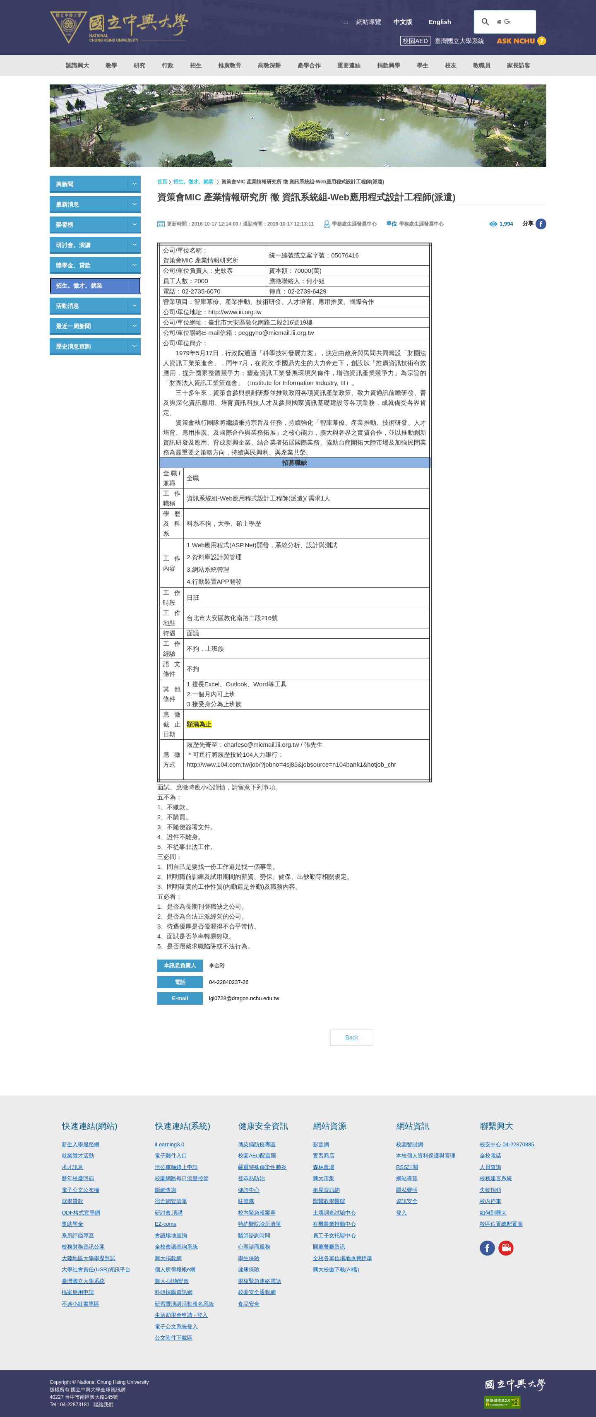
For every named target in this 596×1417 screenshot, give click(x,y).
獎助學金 (72, 1224)
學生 (422, 65)
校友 (451, 65)
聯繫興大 (496, 1126)
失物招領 (490, 1190)
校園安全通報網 (257, 1292)
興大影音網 (506, 1248)
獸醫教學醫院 (329, 1201)
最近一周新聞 (73, 326)
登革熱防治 (251, 1178)
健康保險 (249, 1269)
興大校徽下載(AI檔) (336, 1269)
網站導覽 (368, 21)
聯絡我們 (103, 1404)
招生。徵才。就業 (79, 285)
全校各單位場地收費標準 (342, 1258)
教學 (111, 65)
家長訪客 (518, 65)
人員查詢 (490, 1167)
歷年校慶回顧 (78, 1178)
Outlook (236, 684)
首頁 (162, 182)
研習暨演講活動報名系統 (184, 1304)
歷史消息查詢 (73, 346)
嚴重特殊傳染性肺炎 (262, 1167)
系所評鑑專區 (78, 1235)
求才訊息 (72, 1167)
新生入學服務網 (80, 1144)
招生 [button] (196, 65)
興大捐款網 (168, 1258)
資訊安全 (407, 1201)
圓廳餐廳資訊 (329, 1247)
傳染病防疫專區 (257, 1144)
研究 (139, 65)
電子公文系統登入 (176, 1326)
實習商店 (323, 1155)
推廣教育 (229, 65)
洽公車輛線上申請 (176, 1167)
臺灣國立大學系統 (83, 1281)
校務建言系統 (496, 1178)
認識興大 (77, 65)
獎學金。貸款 (73, 265)
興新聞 (64, 184)
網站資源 (329, 1126)
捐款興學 (388, 65)
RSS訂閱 (407, 1167)
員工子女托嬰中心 (334, 1235)
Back (351, 1037)
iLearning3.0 (170, 1144)
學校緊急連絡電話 (259, 1281)
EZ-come (166, 1224)
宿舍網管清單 (171, 1201)
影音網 (321, 1144)
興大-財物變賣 (172, 1281)
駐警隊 (246, 1201)
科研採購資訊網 (173, 1292)
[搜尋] (503, 22)
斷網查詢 (165, 1190)
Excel (212, 684)
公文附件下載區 (173, 1338)
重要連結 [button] (348, 65)
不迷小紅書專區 (80, 1304)
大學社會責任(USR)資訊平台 (96, 1269)
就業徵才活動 (78, 1155)
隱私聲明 (407, 1190)
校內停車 (490, 1201)
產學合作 (309, 65)
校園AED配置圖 (257, 1155)
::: (346, 21)
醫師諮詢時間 (254, 1235)
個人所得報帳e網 (175, 1269)
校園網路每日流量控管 (182, 1178)
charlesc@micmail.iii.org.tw (261, 744)
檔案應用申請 (78, 1292)
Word (260, 684)
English (440, 21)
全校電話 (490, 1155)
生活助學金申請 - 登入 (181, 1315)
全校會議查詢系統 (176, 1247)
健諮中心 (249, 1190)
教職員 (481, 65)
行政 (167, 65)
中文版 (403, 21)
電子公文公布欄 (80, 1190)
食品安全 (249, 1304)
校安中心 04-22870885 (507, 1144)
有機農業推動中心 (334, 1224)
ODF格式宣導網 (81, 1213)
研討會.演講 (169, 1213)
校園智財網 (409, 1144)
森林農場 (323, 1167)
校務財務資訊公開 (83, 1247)
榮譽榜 (64, 224)
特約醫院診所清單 (259, 1224)
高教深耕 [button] (269, 65)
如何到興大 (493, 1213)
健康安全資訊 (263, 1126)
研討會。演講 (73, 245)
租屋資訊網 (326, 1190)
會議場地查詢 (171, 1235)
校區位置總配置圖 (501, 1224)
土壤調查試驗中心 (334, 1213)
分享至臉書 (541, 224)
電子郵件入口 (171, 1155)
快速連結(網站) (89, 1126)
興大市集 (323, 1178)
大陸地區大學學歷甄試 (88, 1258)
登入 (401, 1213)
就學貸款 (72, 1201)
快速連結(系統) (182, 1126)
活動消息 (67, 306)
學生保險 (249, 1258)
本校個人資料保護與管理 (425, 1155)
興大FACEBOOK (487, 1248)
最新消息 (67, 204)
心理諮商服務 (254, 1247)
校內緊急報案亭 (257, 1213)
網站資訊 (413, 1126)
